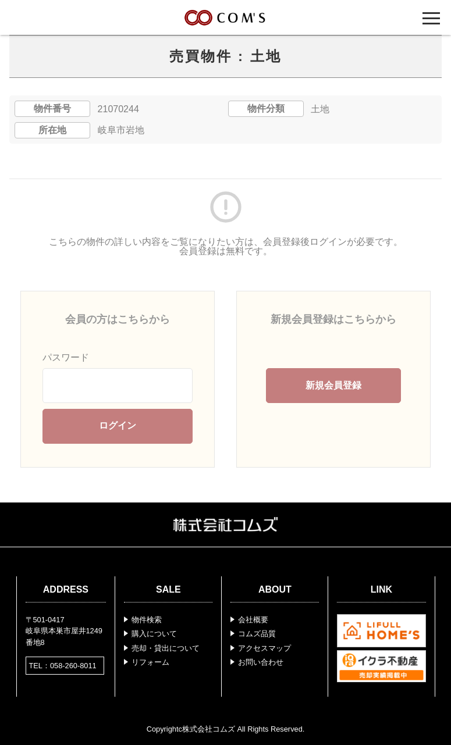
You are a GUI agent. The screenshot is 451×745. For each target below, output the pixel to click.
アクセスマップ (264, 648)
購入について (154, 633)
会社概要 (253, 619)
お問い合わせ (260, 662)
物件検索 (147, 619)
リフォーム (150, 662)
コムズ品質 (257, 633)
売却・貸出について (166, 648)
